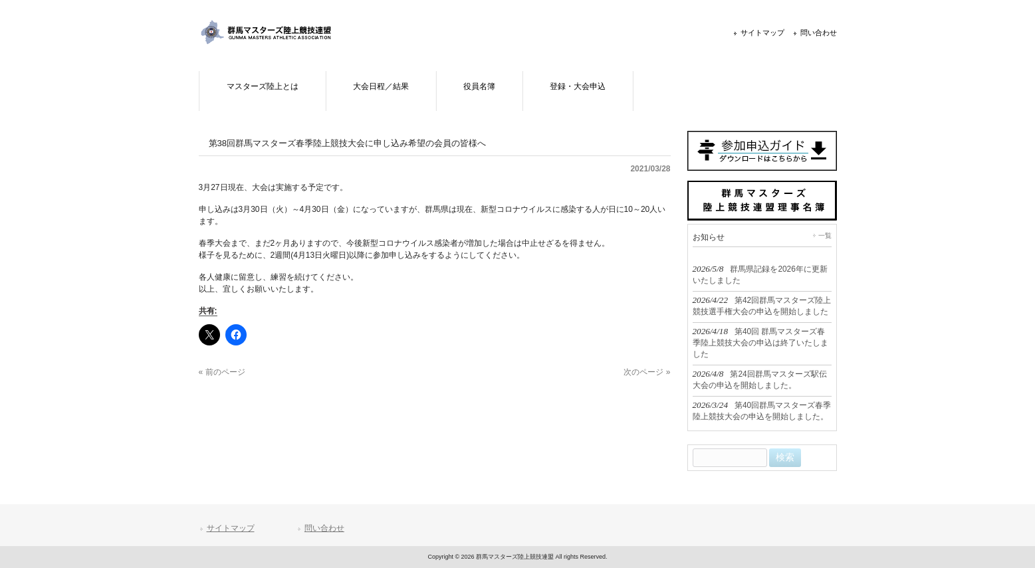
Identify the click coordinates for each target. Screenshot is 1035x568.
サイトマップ (762, 33)
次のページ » (647, 372)
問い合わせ (818, 33)
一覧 (825, 235)
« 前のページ (222, 372)
